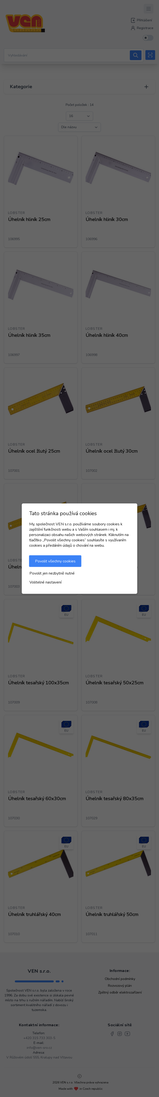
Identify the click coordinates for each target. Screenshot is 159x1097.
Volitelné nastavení (45, 582)
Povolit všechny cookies (55, 561)
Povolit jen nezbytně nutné (52, 573)
